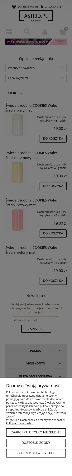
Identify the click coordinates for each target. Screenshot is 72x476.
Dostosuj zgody (36, 442)
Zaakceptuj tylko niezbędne (36, 432)
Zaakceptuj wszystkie (36, 453)
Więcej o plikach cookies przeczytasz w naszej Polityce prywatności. (35, 421)
